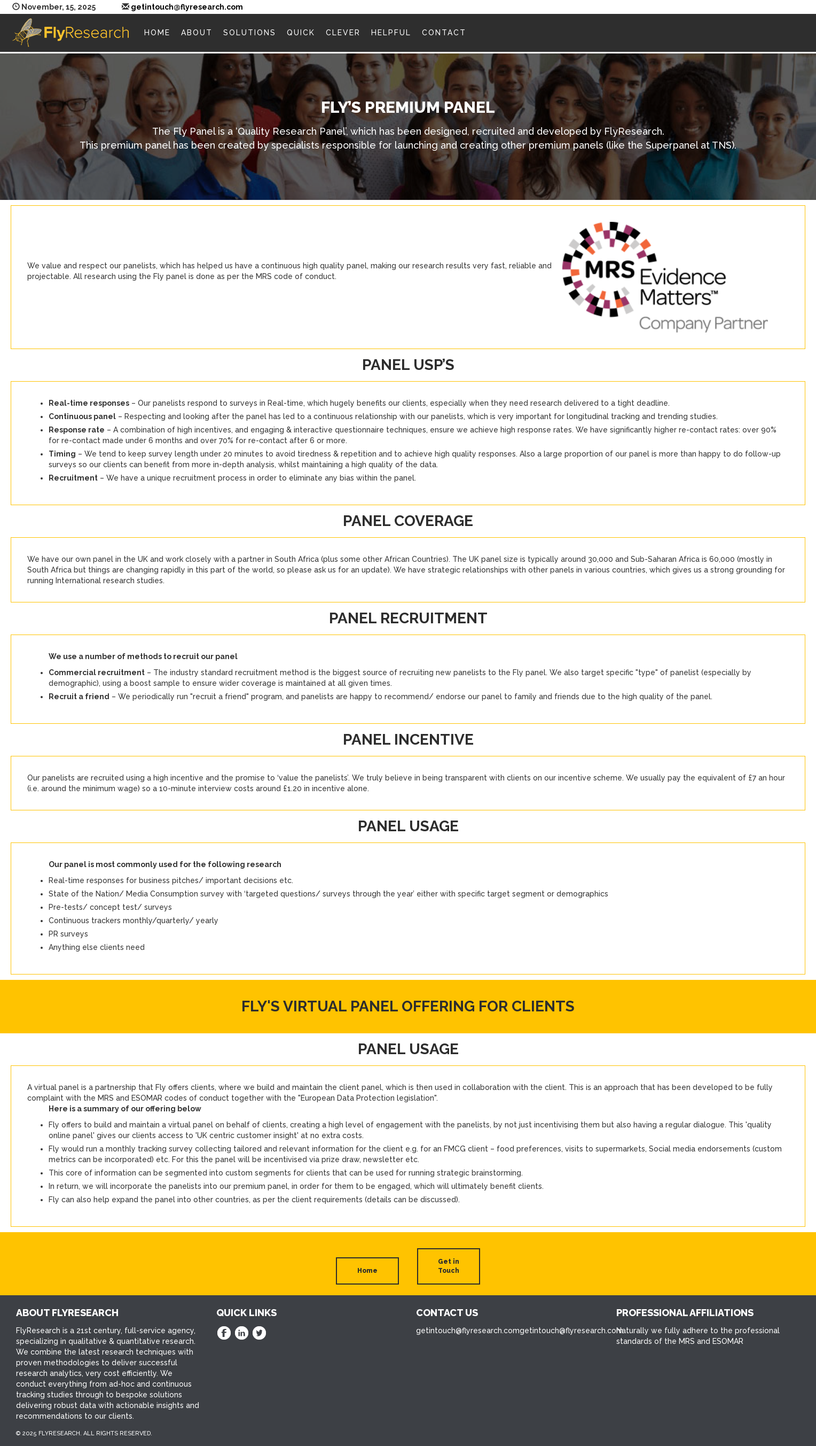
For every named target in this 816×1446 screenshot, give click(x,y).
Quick (301, 32)
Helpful (391, 32)
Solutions (249, 32)
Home (157, 32)
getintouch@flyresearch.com (187, 7)
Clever (343, 32)
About (197, 32)
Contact (444, 32)
